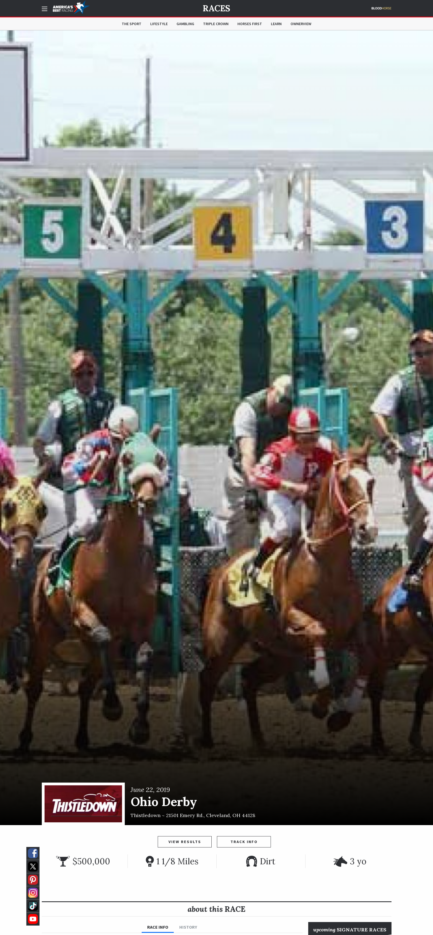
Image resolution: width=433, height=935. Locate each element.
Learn (276, 23)
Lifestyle (159, 23)
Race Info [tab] (157, 927)
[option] (216, 427)
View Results (184, 841)
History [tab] (188, 927)
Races (216, 8)
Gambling (185, 23)
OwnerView (301, 23)
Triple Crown (216, 23)
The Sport (131, 23)
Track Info (244, 841)
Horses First (249, 23)
